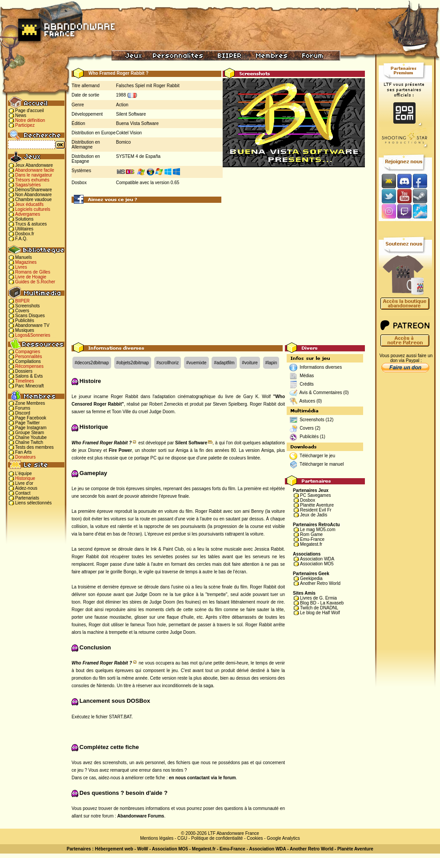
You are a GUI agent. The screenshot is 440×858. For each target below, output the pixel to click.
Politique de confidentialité (217, 838)
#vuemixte (196, 362)
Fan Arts (23, 452)
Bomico (123, 142)
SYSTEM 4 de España (138, 156)
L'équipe (23, 473)
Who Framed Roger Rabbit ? (102, 442)
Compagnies (27, 351)
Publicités (24, 320)
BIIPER (22, 300)
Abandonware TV (32, 325)
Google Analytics (283, 838)
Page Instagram (31, 427)
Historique (25, 478)
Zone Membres (30, 403)
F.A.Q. (21, 238)
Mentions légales (156, 838)
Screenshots (27, 305)
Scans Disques (30, 315)
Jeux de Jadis (313, 514)
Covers (22, 310)
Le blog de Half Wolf (320, 612)
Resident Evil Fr (316, 510)
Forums (22, 408)
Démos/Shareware (33, 189)
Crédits (307, 384)
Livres (21, 267)
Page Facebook (30, 417)
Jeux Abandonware (34, 165)
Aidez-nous (26, 488)
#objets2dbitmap (132, 362)
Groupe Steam (29, 432)
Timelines (24, 381)
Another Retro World (320, 583)
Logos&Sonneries (32, 335)
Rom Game (311, 534)
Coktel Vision (129, 132)
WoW (142, 848)
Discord (22, 413)
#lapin (271, 362)
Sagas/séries (28, 184)
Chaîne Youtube (31, 437)
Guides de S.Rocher (35, 281)
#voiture (250, 362)
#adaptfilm (224, 362)
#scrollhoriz (167, 362)
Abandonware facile (34, 170)
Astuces (308, 401)
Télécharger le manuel (322, 464)
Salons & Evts (29, 376)
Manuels (23, 257)
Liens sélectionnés (33, 502)
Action (122, 104)
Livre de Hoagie (30, 276)
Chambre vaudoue (33, 199)
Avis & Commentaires (321, 392)
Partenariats (27, 497)
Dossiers (23, 371)
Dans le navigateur (33, 175)
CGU (182, 838)
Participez (25, 125)
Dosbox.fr (24, 233)
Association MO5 (317, 563)
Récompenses (29, 366)
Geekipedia (311, 578)
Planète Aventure (317, 505)
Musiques (24, 330)
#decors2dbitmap (92, 362)
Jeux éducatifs (29, 204)
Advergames (27, 214)
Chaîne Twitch (29, 442)
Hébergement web (114, 848)
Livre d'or (24, 483)
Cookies (255, 838)
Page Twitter (27, 422)
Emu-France (312, 539)
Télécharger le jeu (317, 455)
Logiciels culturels (32, 209)
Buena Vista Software (137, 123)
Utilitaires (24, 228)
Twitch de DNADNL (319, 607)
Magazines (25, 262)
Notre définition (30, 120)
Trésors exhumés (32, 179)
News (20, 115)
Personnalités (28, 356)
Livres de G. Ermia (318, 598)
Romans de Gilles (32, 272)
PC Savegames (315, 495)
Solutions (24, 219)
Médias (307, 375)
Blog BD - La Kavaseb (322, 602)
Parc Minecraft (29, 385)
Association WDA (317, 558)
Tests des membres (34, 447)
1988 (121, 95)
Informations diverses (321, 367)
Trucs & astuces (31, 224)
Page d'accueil (29, 110)
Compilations (28, 361)
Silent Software (131, 114)
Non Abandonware (33, 194)
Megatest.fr (311, 544)
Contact (22, 493)
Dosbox (307, 500)
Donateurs (25, 457)
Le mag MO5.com (317, 529)
